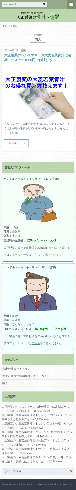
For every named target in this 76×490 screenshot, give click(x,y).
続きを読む (15, 143)
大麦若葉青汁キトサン (16, 368)
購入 (5, 383)
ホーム (6, 26)
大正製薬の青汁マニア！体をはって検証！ (35, 484)
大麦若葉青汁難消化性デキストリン (24, 375)
